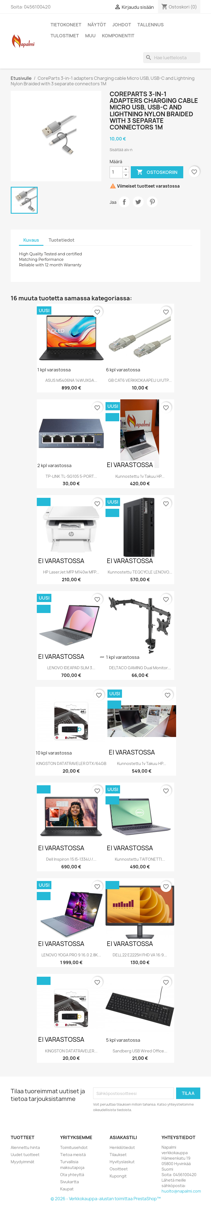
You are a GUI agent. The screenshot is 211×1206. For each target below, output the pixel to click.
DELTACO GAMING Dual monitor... (140, 667)
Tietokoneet (66, 25)
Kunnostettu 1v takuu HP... (140, 476)
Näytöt (97, 25)
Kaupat (67, 1188)
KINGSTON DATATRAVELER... (71, 1051)
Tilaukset (118, 1154)
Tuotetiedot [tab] (61, 240)
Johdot (121, 25)
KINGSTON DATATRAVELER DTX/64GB (71, 763)
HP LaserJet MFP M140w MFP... (71, 572)
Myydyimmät (22, 1161)
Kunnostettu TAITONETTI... (140, 859)
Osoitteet (119, 1168)
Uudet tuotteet (25, 1154)
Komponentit (118, 36)
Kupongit (118, 1176)
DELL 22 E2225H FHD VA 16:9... (140, 955)
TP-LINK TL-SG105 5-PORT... (71, 476)
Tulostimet (65, 36)
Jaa (124, 201)
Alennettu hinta (25, 1147)
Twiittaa (138, 201)
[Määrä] (116, 172)
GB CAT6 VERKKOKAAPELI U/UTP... (140, 380)
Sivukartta (69, 1181)
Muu (90, 36)
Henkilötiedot (122, 1147)
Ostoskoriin (157, 172)
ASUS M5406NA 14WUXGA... (71, 380)
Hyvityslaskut (122, 1161)
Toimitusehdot (74, 1147)
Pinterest (152, 201)
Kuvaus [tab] (31, 240)
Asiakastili (123, 1137)
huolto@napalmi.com (181, 1191)
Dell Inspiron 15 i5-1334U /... (71, 859)
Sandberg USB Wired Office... (140, 1051)
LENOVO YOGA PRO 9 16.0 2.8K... (71, 955)
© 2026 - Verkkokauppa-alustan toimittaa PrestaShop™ (106, 1199)
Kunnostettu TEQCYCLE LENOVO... (140, 572)
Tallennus (150, 25)
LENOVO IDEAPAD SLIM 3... (71, 667)
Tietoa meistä (73, 1154)
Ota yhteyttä (72, 1174)
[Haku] (171, 57)
